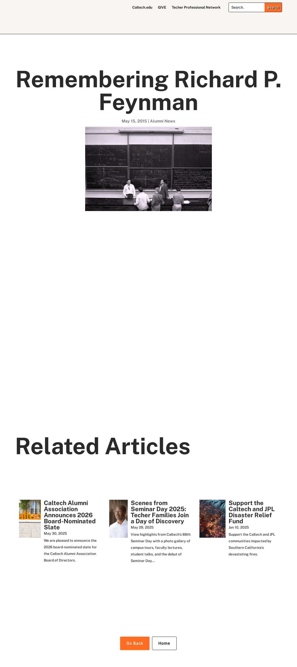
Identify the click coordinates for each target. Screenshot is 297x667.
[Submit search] (273, 7)
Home (164, 643)
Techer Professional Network (196, 7)
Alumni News (162, 121)
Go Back (134, 643)
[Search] (247, 7)
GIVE (162, 7)
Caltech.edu (142, 7)
